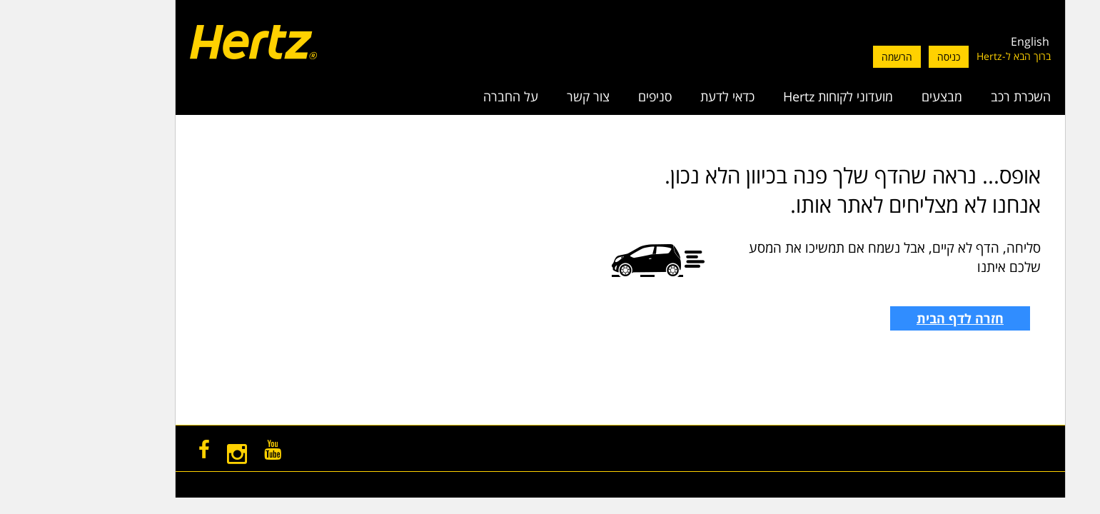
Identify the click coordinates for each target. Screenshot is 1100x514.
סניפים (585, 96)
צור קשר (518, 96)
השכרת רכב (951, 96)
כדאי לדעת (657, 96)
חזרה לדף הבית (890, 318)
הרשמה (827, 57)
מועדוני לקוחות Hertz (768, 96)
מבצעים (872, 96)
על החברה (440, 96)
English (960, 41)
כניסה (878, 57)
